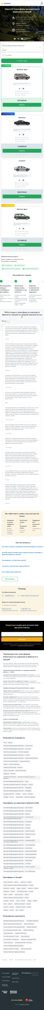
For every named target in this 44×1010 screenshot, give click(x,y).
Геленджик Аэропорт (32, 921)
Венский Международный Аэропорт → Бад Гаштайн (18, 807)
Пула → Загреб (8, 904)
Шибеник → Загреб (9, 888)
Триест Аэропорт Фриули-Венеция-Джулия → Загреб (18, 885)
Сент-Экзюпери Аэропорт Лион (12, 930)
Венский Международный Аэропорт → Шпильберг (18, 811)
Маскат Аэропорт (29, 924)
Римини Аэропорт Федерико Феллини (14, 952)
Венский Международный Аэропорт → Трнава (16, 755)
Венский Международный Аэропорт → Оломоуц (17, 828)
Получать (22, 639)
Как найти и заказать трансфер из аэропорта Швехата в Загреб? (22, 546)
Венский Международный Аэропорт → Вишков (17, 814)
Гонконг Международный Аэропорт (13, 945)
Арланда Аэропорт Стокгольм (23, 942)
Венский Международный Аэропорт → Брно (16, 781)
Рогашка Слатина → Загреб (23, 907)
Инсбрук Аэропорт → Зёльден (12, 794)
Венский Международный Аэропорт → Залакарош (18, 821)
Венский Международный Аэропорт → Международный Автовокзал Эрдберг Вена (19, 841)
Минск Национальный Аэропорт (13, 924)
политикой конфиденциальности (26, 645)
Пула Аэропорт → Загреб (22, 894)
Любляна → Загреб (26, 882)
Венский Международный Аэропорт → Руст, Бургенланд (19, 871)
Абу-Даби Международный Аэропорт (14, 921)
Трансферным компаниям (15, 973)
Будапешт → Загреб (9, 891)
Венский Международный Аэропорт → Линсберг (17, 863)
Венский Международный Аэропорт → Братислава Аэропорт (21, 758)
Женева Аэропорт (32, 927)
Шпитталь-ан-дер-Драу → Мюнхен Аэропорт (16, 752)
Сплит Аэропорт (8, 942)
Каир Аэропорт (25, 936)
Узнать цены (22, 61)
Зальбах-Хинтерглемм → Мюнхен (13, 767)
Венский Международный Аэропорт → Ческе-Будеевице (19, 845)
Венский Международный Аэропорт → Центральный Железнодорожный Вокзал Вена (18, 817)
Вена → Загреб (8, 742)
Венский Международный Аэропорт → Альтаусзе (17, 749)
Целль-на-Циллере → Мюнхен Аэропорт (15, 770)
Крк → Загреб (19, 910)
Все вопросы (10, 579)
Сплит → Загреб (20, 900)
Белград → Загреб (9, 900)
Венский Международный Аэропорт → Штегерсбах (18, 848)
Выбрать (22, 105)
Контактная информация (5, 985)
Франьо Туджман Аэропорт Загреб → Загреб (16, 897)
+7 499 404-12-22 (26, 609)
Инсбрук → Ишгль (9, 797)
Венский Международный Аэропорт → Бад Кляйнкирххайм (20, 851)
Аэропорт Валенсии (20, 933)
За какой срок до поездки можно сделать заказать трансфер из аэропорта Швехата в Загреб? (22, 553)
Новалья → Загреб (33, 888)
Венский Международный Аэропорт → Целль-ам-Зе (18, 745)
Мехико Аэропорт (28, 930)
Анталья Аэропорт (26, 949)
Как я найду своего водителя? (11, 572)
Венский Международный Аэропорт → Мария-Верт (18, 860)
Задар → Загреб (21, 888)
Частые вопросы (6, 980)
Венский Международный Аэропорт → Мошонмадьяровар (20, 854)
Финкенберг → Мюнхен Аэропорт (25, 797)
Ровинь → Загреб (32, 900)
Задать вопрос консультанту (30, 595)
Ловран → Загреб (8, 910)
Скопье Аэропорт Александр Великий (14, 927)
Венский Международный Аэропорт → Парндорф (17, 787)
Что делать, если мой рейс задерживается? (16, 566)
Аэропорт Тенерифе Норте (28, 939)
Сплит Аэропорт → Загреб (11, 882)
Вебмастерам (15, 982)
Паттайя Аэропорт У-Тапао (11, 936)
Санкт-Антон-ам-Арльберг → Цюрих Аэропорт (16, 761)
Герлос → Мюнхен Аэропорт (12, 764)
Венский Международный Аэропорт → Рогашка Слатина (19, 834)
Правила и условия (24, 1004)
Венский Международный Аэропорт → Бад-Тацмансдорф (19, 857)
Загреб (34, 959)
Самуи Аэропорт (8, 933)
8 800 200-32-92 (6, 609)
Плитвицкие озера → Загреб (25, 891)
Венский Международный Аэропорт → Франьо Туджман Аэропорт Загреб (19, 867)
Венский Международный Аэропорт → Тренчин (17, 825)
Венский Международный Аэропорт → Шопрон (17, 837)
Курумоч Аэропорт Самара (11, 949)
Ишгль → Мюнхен (28, 794)
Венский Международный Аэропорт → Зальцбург (17, 791)
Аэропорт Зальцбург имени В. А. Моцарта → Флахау (18, 784)
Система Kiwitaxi (6, 973)
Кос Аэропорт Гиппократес (11, 939)
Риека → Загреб (8, 894)
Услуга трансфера (6, 977)
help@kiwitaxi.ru (10, 595)
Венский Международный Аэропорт (23, 959)
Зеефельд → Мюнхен (9, 773)
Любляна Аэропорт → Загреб (22, 904)
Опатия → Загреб (8, 907)
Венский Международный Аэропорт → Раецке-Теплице (19, 831)
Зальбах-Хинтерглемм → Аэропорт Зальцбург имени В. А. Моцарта (20, 777)
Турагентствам (15, 978)
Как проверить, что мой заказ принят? (14, 560)
